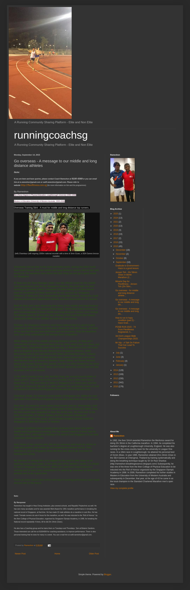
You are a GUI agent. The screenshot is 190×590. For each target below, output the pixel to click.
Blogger (107, 574)
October (120, 258)
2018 (116, 234)
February (120, 361)
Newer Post (20, 553)
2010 (116, 386)
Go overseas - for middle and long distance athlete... (126, 293)
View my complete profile (121, 488)
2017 (116, 238)
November (121, 254)
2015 (116, 246)
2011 (116, 382)
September (121, 262)
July (118, 353)
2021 (116, 222)
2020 (116, 226)
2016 (116, 242)
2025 (116, 213)
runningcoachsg (51, 135)
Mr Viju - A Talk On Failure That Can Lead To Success (127, 345)
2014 (116, 370)
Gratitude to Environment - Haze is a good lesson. (127, 266)
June (118, 357)
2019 (116, 230)
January (120, 365)
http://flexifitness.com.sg (34, 185)
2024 (116, 218)
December (121, 250)
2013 (116, 374)
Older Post (94, 553)
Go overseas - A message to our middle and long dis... (127, 302)
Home (57, 553)
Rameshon (119, 436)
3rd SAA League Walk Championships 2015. (126, 337)
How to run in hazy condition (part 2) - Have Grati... (125, 320)
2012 (116, 378)
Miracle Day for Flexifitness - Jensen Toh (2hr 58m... (126, 284)
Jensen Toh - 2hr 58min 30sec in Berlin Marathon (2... (126, 275)
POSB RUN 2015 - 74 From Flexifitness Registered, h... (125, 329)
